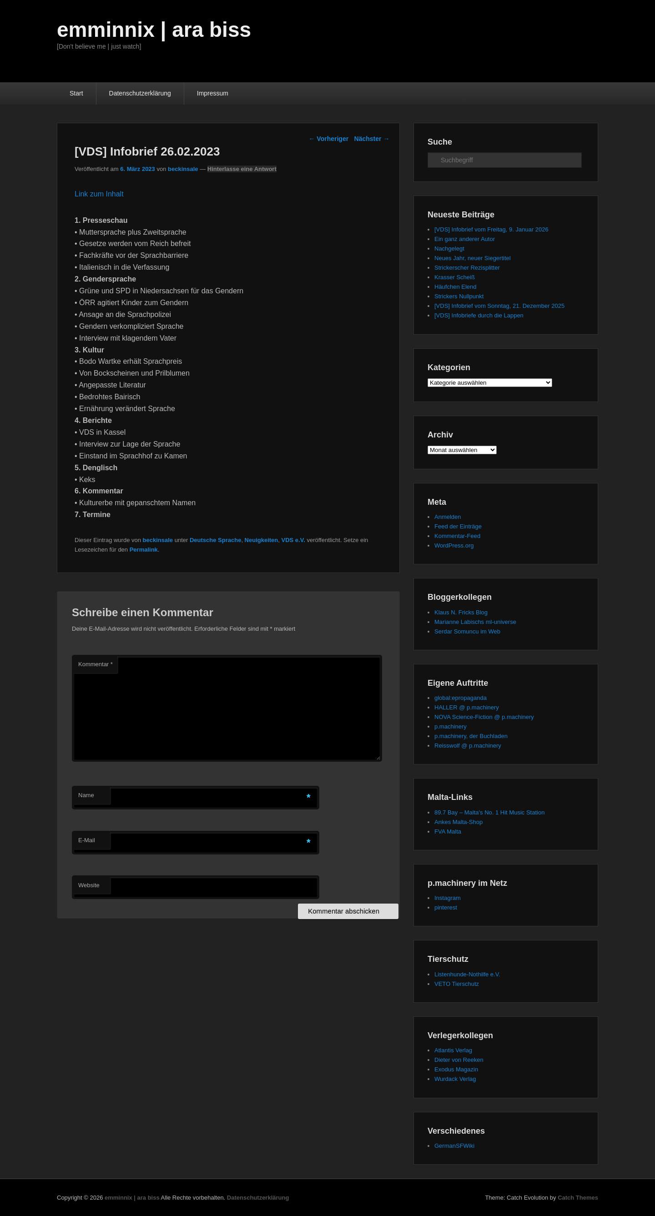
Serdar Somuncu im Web (467, 631)
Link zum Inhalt (99, 194)
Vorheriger (328, 138)
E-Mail (86, 840)
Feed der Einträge (458, 526)
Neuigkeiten (261, 540)
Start (76, 93)
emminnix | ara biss (154, 29)
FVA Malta (447, 831)
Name (86, 795)
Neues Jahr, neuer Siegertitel (472, 258)
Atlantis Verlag (453, 1050)
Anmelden (447, 516)
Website (89, 885)
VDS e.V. (293, 540)
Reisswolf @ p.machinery (467, 745)
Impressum (212, 93)
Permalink (144, 549)
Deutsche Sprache (215, 540)
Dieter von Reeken (459, 1059)
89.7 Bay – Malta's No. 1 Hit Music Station (489, 812)
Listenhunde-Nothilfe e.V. (467, 974)
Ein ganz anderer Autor (464, 239)
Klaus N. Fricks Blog (461, 612)
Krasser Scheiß (454, 277)
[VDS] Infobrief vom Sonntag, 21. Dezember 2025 (499, 305)
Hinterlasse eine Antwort (242, 169)
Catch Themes (578, 1197)
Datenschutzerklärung (140, 93)
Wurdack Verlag (455, 1078)
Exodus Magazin (456, 1069)
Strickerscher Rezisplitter (467, 267)
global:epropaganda (460, 697)
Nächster (372, 138)
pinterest (445, 907)
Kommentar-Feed (457, 536)
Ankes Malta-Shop (458, 822)
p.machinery (450, 726)
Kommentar (95, 664)
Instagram (447, 897)
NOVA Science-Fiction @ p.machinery (484, 717)
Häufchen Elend (455, 286)
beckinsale (183, 169)
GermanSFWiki (454, 1145)
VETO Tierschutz (456, 983)
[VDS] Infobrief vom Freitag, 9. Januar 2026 (491, 229)
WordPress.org (454, 545)
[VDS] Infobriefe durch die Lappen (479, 315)
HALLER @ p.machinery (466, 707)
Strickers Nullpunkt (459, 296)
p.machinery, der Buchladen (471, 736)
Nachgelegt (449, 248)
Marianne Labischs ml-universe (475, 621)
